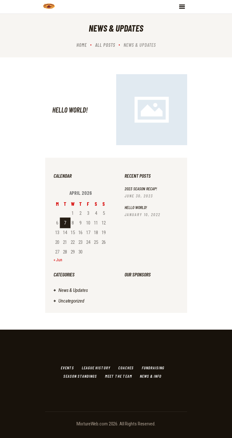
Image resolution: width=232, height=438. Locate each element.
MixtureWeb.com (91, 424)
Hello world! (70, 109)
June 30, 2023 (139, 195)
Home (81, 45)
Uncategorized (71, 301)
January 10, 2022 (142, 214)
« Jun (58, 259)
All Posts (105, 45)
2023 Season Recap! (141, 188)
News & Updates (73, 290)
